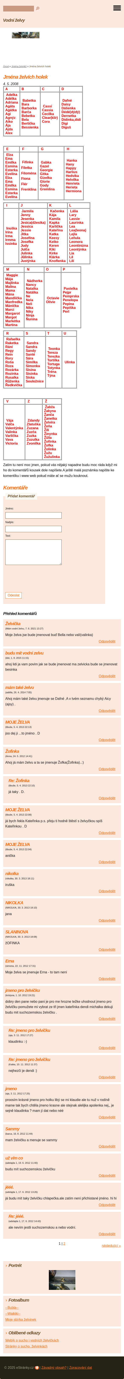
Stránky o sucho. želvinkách (26, 1346)
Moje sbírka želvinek (20, 1319)
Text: (8, 535)
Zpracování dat (80, 1367)
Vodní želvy (14, 20)
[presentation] (34, 578)
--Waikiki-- (12, 1313)
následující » (111, 1246)
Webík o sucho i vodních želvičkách (32, 1340)
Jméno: (9, 508)
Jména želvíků (19, 66)
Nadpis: (9, 522)
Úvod (6, 66)
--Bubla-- (11, 1307)
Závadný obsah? (53, 1367)
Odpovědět (107, 641)
